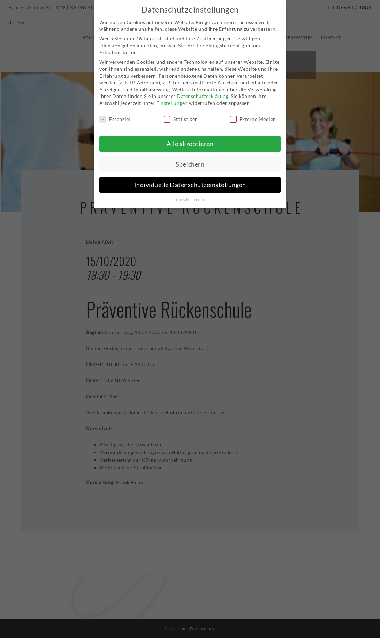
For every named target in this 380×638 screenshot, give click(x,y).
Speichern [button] (190, 160)
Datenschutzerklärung (202, 92)
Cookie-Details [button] (190, 195)
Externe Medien (253, 115)
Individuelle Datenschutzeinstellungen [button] (190, 180)
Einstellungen (172, 99)
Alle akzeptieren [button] (190, 139)
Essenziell (115, 115)
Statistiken (181, 115)
